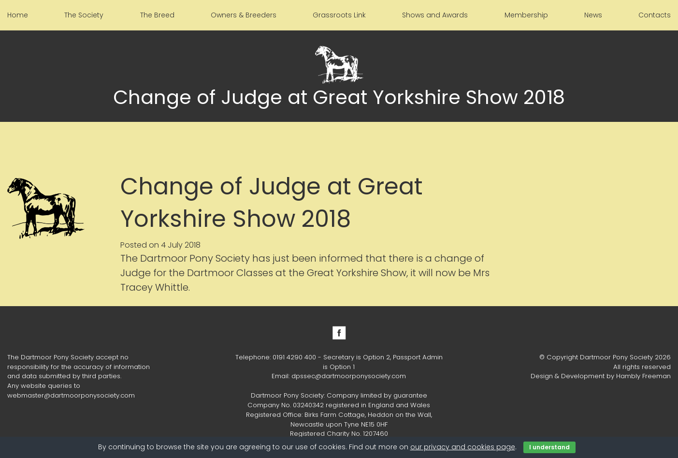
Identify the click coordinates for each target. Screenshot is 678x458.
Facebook (339, 332)
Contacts (654, 15)
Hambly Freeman (643, 376)
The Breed (157, 15)
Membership (526, 15)
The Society (83, 15)
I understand (549, 447)
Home (17, 15)
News (593, 15)
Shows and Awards (435, 15)
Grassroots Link (339, 15)
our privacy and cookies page (462, 447)
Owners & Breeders (243, 15)
